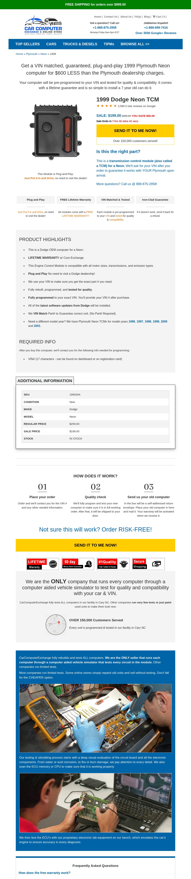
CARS (51, 44)
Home (97, 16)
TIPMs (109, 44)
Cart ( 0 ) (160, 16)
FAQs (138, 16)
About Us (126, 16)
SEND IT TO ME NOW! (135, 130)
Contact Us (111, 16)
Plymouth (32, 53)
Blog (147, 16)
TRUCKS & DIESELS (80, 44)
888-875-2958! (146, 184)
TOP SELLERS (27, 44)
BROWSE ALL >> (135, 44)
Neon (43, 53)
